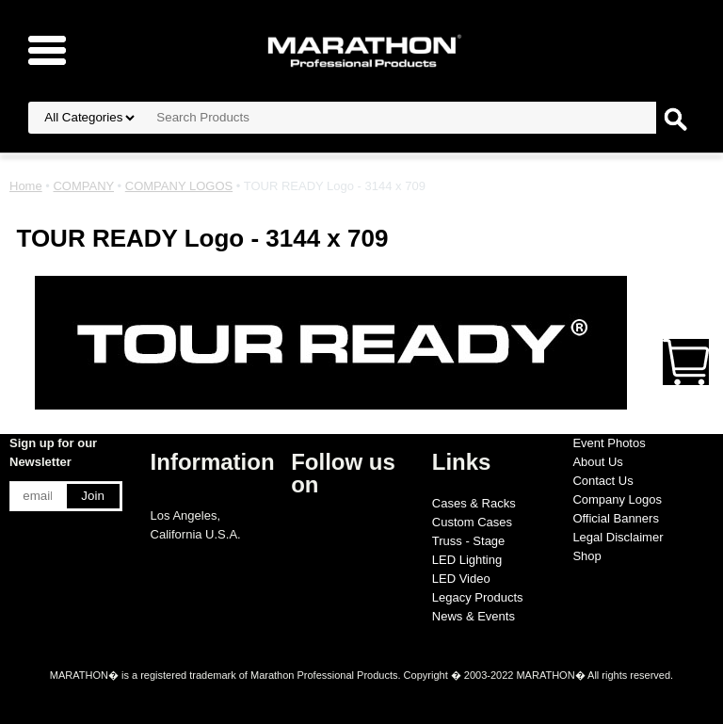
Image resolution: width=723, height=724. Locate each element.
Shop (586, 556)
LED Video (461, 578)
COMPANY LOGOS (179, 186)
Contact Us (602, 481)
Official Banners (615, 518)
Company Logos (617, 499)
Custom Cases (472, 522)
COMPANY (83, 186)
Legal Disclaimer (617, 537)
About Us (597, 462)
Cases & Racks (474, 503)
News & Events (473, 616)
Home (25, 186)
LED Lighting (467, 560)
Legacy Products (477, 597)
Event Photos (608, 443)
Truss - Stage (469, 541)
